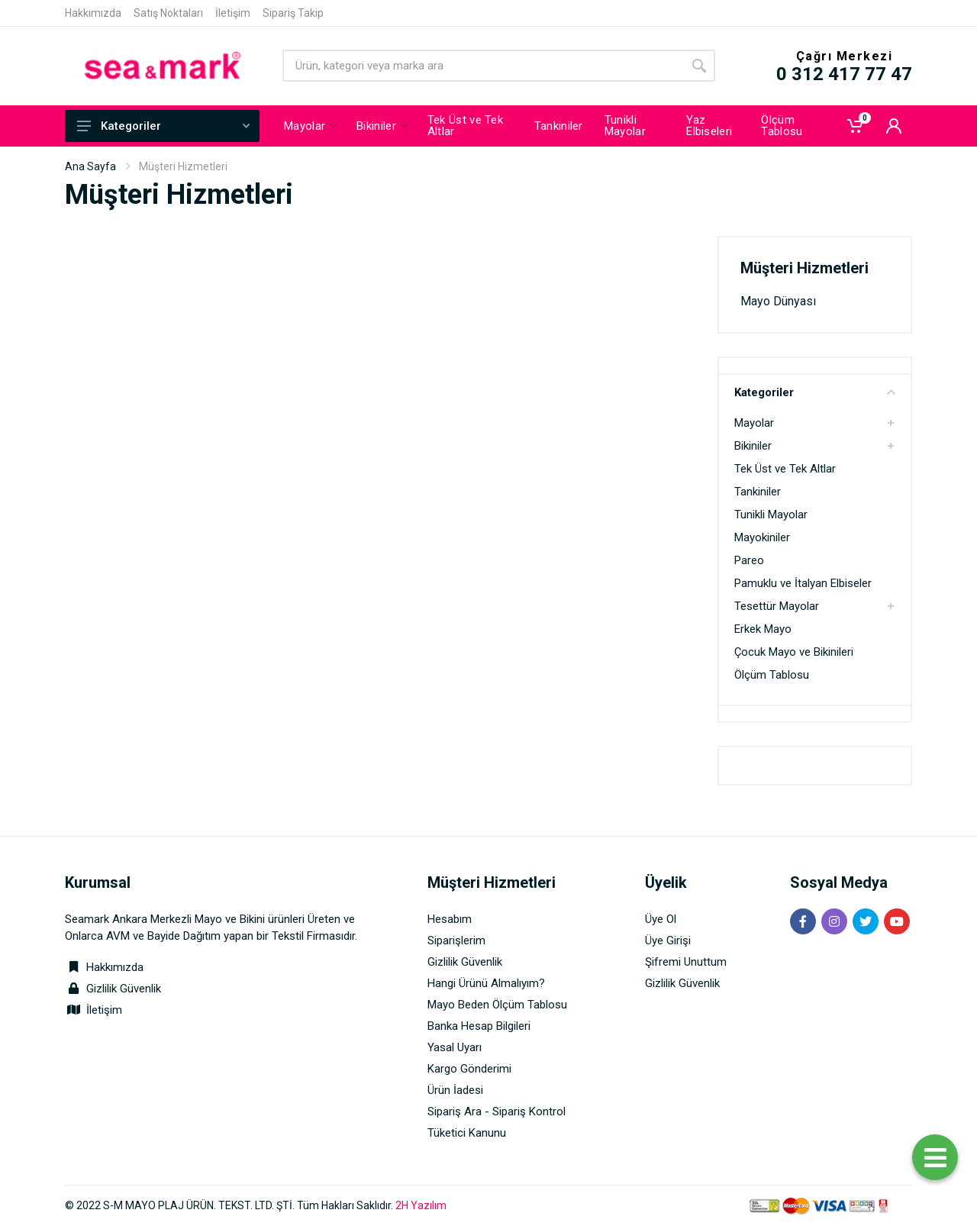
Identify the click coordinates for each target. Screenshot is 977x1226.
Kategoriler (163, 126)
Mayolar (754, 423)
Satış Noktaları (168, 13)
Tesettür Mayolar (776, 606)
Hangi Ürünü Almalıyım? (486, 983)
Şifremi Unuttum (686, 962)
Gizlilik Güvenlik (123, 988)
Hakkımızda (93, 13)
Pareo (749, 560)
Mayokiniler (762, 537)
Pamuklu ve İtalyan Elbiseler (803, 583)
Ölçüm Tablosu (771, 675)
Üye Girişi (668, 940)
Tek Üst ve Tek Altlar (785, 469)
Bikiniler (753, 446)
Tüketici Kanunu (466, 1133)
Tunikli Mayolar (771, 514)
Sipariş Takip (293, 13)
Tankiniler (757, 491)
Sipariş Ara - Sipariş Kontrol (496, 1111)
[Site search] (482, 66)
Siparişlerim (456, 940)
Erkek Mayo (763, 629)
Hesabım (449, 919)
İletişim (232, 13)
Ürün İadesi (455, 1090)
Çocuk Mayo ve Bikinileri (793, 652)
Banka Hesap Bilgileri (478, 1026)
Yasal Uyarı (454, 1047)
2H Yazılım (421, 1205)
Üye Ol (660, 919)
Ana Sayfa (90, 166)
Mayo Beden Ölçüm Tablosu (497, 1004)
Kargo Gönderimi (469, 1069)
